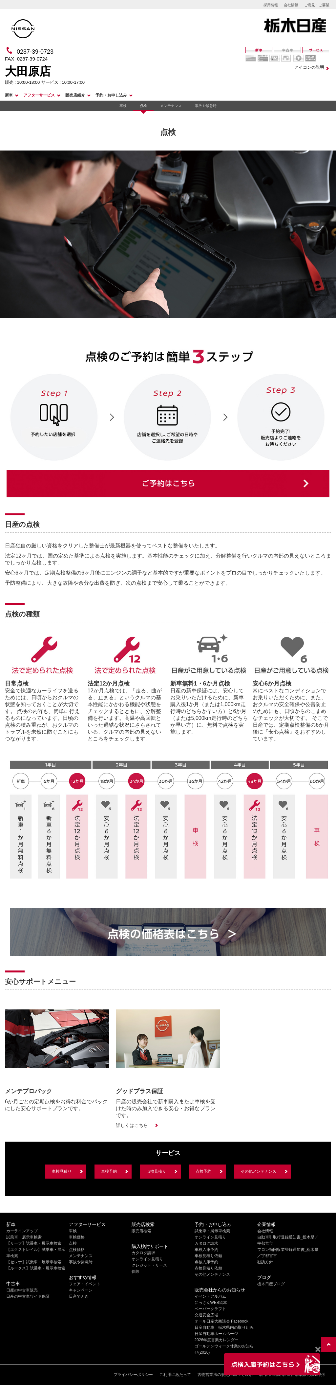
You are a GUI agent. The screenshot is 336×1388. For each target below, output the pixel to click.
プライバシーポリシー (133, 1374)
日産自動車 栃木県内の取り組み (224, 1327)
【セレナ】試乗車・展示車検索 (33, 1262)
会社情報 (291, 5)
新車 (9, 95)
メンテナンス (171, 106)
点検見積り (156, 1171)
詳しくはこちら (132, 1125)
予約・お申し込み (111, 95)
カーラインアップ (22, 1231)
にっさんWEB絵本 (211, 1302)
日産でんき (79, 1296)
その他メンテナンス (258, 1171)
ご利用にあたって (175, 1374)
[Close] (318, 1349)
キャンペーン (81, 1290)
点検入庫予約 (206, 1262)
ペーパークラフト (210, 1309)
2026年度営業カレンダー (217, 1340)
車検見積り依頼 (208, 1256)
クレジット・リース (149, 1265)
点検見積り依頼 (208, 1268)
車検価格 (77, 1237)
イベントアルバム (210, 1296)
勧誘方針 (265, 1262)
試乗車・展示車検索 (24, 1237)
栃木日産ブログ (271, 1284)
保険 (135, 1271)
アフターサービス (39, 95)
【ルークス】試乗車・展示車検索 (35, 1268)
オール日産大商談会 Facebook (221, 1321)
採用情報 (270, 5)
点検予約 (203, 1171)
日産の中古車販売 (22, 1290)
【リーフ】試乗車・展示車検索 (33, 1243)
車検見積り (62, 1171)
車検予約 (109, 1171)
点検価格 (77, 1249)
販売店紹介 (75, 95)
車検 (123, 106)
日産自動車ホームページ (216, 1333)
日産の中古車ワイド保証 (28, 1296)
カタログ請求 (143, 1253)
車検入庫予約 (206, 1249)
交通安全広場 (206, 1315)
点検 (143, 106)
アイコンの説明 (309, 67)
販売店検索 (141, 1231)
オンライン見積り (147, 1259)
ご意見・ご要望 (316, 5)
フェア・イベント (84, 1284)
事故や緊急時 (206, 106)
